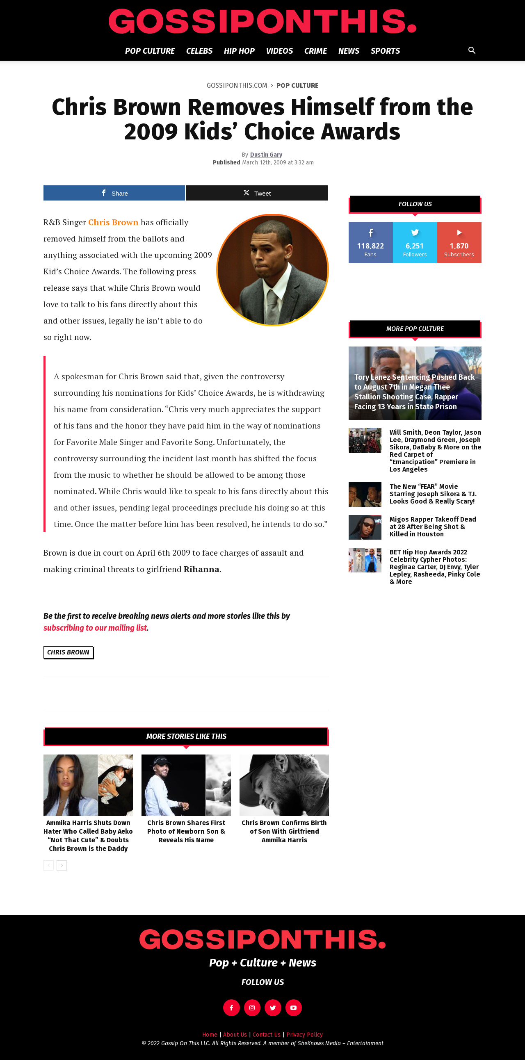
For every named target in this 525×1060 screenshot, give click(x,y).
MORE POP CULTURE (415, 329)
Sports (385, 51)
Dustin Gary (266, 154)
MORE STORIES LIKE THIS (186, 736)
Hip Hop (239, 51)
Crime (315, 51)
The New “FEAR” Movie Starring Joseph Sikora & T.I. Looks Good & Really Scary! (433, 494)
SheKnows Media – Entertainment (340, 1043)
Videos (279, 51)
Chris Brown (68, 652)
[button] (472, 51)
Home (209, 1034)
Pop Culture (150, 51)
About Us (235, 1034)
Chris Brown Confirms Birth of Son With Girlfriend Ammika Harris (284, 831)
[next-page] (62, 865)
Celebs (199, 51)
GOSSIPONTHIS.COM (237, 85)
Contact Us (267, 1034)
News (348, 51)
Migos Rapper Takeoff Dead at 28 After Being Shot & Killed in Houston (433, 526)
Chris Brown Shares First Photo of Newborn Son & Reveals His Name (186, 831)
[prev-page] (48, 865)
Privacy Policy (304, 1034)
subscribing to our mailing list (95, 628)
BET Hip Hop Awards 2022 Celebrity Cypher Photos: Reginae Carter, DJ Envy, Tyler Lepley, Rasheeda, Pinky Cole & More (435, 567)
